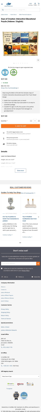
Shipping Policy (5, 312)
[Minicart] (39, 4)
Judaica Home (4, 14)
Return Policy (5, 315)
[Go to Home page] (9, 4)
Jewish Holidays (5, 301)
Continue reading (7, 235)
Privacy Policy (26, 270)
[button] (20, 43)
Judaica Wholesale (5, 292)
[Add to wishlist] (38, 60)
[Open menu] (2, 4)
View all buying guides (28, 193)
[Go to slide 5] (22, 63)
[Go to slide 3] (18, 63)
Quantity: (4, 121)
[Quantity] (35, 121)
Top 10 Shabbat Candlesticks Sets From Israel (30, 219)
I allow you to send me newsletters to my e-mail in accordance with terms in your (18, 269)
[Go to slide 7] (27, 63)
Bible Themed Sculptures (25, 14)
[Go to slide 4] (20, 63)
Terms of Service (6, 318)
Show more (20, 170)
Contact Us (3, 289)
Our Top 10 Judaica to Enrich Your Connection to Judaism (11, 219)
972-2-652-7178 (7, 347)
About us (3, 287)
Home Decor (13, 14)
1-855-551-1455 (7, 366)
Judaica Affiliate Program (7, 295)
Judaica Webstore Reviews (7, 298)
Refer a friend (5, 327)
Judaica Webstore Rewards (9, 330)
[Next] (38, 217)
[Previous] (2, 217)
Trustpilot (9, 388)
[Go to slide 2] (16, 63)
